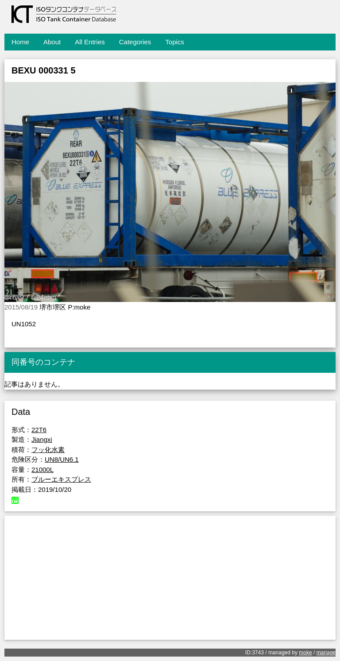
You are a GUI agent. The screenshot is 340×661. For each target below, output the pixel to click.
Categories (135, 42)
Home (20, 42)
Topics (174, 42)
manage (326, 652)
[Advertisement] (170, 578)
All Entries (90, 42)
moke (305, 652)
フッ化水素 (48, 449)
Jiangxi (41, 439)
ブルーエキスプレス (61, 479)
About (52, 42)
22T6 (38, 429)
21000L (42, 469)
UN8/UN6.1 (62, 459)
